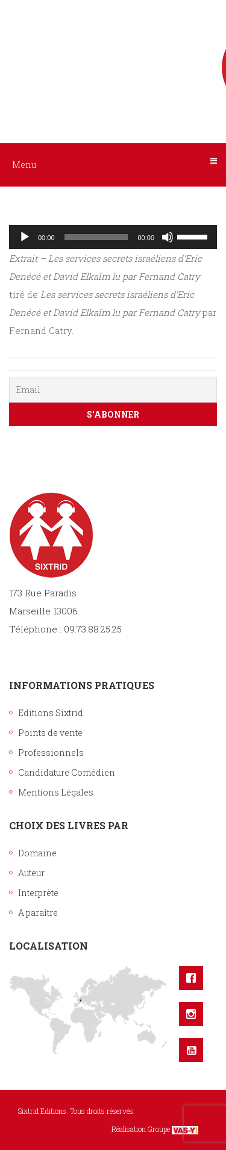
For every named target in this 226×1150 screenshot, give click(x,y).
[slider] (96, 237)
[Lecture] (25, 237)
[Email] (113, 390)
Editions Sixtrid (50, 713)
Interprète (38, 892)
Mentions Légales (55, 792)
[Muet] (168, 237)
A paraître (38, 912)
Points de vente (50, 732)
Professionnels (51, 752)
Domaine (37, 853)
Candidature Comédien (66, 772)
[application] (113, 237)
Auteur (31, 873)
